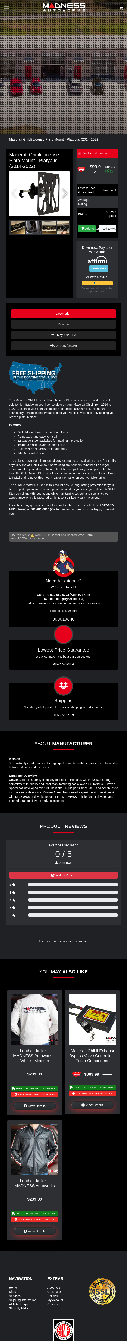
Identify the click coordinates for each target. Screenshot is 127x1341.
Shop (12, 1291)
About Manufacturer (63, 345)
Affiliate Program (20, 1304)
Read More (63, 664)
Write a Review (63, 875)
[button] (65, 193)
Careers (52, 1304)
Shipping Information (22, 1300)
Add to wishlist (109, 228)
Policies (52, 1296)
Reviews (63, 324)
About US (53, 1287)
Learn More (99, 268)
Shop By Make (18, 1308)
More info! (109, 190)
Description (63, 313)
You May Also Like (63, 335)
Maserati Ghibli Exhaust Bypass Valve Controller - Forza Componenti (92, 1056)
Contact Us (54, 1291)
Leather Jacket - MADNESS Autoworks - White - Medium (34, 1056)
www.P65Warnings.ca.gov (28, 538)
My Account (55, 1300)
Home (13, 1287)
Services (15, 1296)
